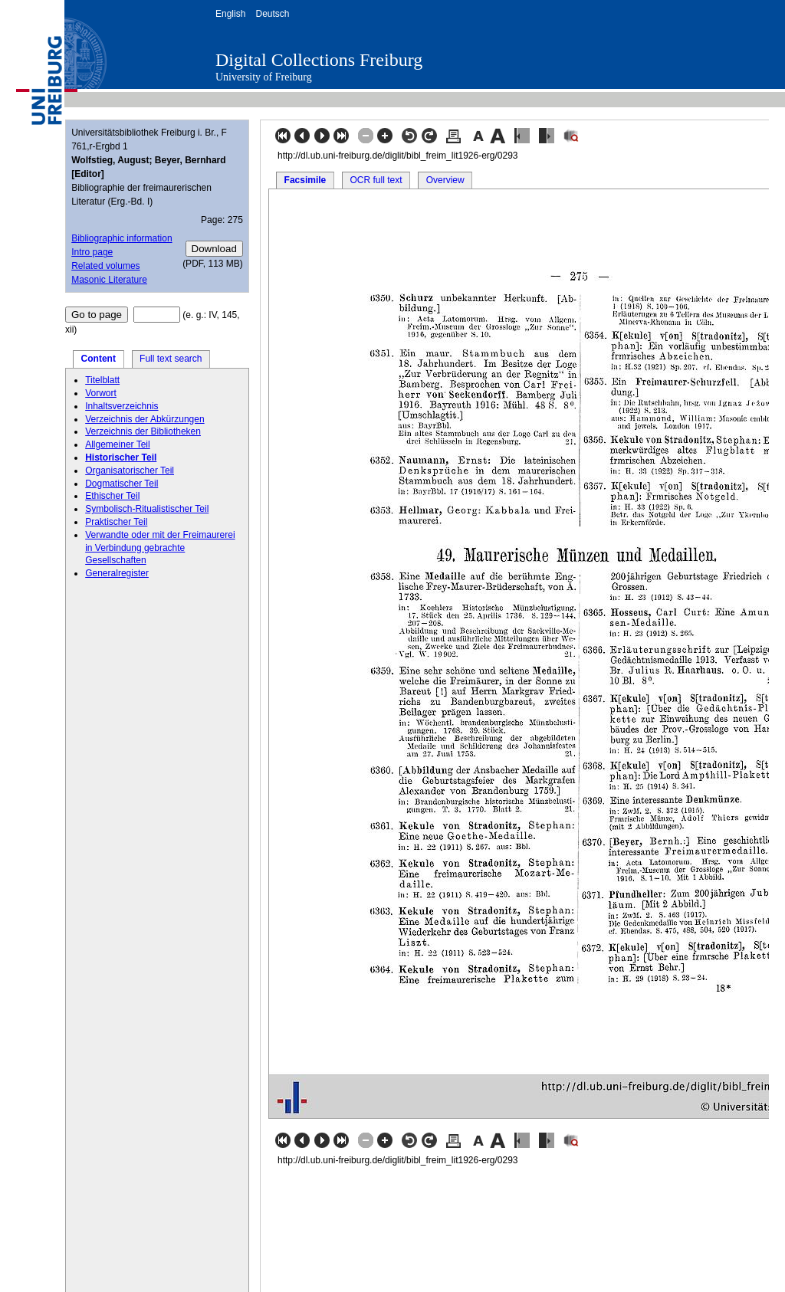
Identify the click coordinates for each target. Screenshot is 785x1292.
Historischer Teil (120, 457)
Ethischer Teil (112, 495)
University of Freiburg (263, 77)
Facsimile (305, 180)
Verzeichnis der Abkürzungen (144, 419)
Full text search (171, 358)
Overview (445, 180)
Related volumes (105, 266)
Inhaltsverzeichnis (121, 406)
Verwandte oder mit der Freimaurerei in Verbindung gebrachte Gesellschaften (160, 548)
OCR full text (376, 180)
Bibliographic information (121, 238)
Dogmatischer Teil (121, 483)
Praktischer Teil (116, 521)
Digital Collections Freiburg (318, 60)
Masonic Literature (109, 279)
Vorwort (101, 393)
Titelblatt (102, 380)
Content (98, 358)
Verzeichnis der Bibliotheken (143, 431)
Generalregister (117, 573)
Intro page (92, 252)
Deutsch (272, 13)
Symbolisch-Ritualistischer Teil (147, 508)
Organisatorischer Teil (129, 470)
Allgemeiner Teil (117, 444)
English (230, 13)
